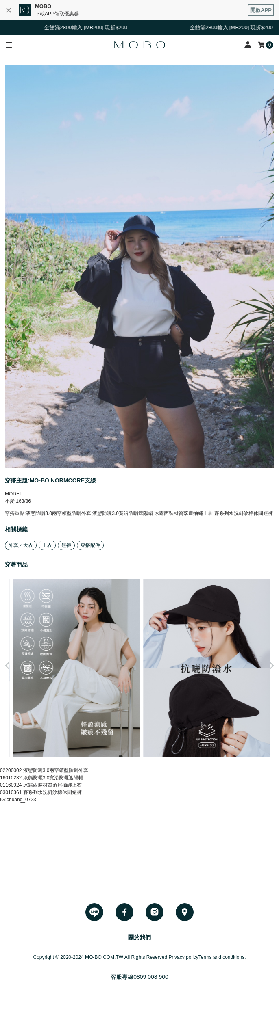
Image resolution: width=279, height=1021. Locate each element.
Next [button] (268, 266)
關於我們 (139, 937)
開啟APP (261, 10)
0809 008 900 (150, 976)
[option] (139, 266)
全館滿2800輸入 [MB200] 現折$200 (87, 27)
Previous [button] (11, 266)
